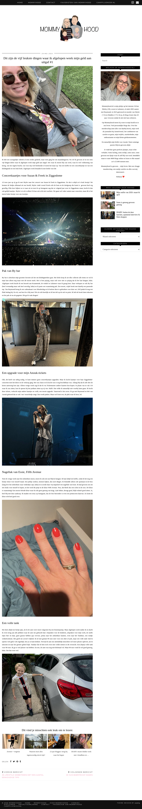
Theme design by (128, 803)
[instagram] (132, 2)
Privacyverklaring (28, 804)
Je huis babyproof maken (79, 773)
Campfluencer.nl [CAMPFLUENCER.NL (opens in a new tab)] (106, 2)
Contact (50, 2)
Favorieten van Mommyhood (76, 2)
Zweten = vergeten (13, 752)
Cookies (75, 803)
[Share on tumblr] (20, 761)
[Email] (137, 2)
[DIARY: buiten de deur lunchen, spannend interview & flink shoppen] (108, 215)
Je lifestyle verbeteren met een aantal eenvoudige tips (24, 774)
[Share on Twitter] (14, 761)
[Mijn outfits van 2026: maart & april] (108, 195)
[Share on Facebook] (10, 761)
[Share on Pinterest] (17, 761)
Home (20, 2)
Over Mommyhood (59, 803)
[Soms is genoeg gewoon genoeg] (108, 205)
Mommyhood (34, 2)
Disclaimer (9, 804)
